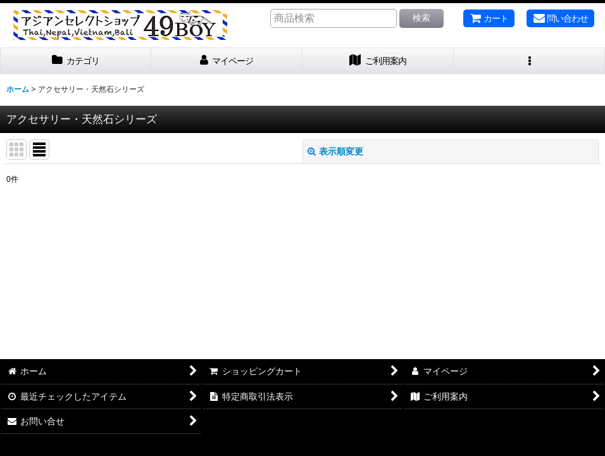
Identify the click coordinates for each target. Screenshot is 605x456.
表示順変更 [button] (335, 151)
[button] (529, 61)
